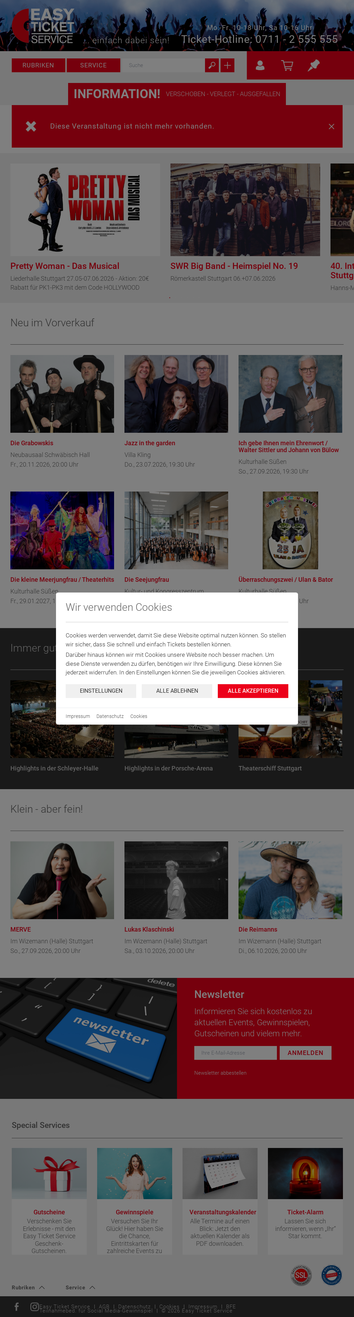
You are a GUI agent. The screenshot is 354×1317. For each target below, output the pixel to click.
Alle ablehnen (177, 691)
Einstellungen (101, 691)
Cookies (138, 716)
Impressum (78, 716)
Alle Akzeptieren (253, 691)
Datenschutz (110, 716)
